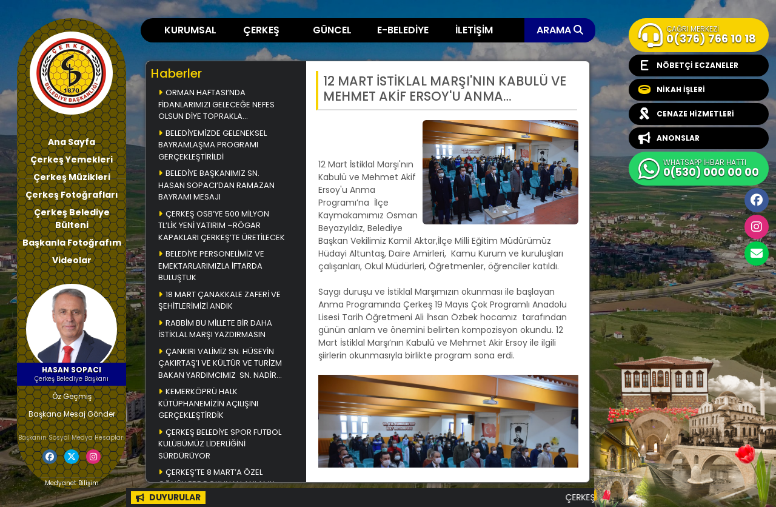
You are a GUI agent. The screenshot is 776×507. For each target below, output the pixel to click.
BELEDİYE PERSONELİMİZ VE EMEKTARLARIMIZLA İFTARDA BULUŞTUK (211, 265)
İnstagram (756, 227)
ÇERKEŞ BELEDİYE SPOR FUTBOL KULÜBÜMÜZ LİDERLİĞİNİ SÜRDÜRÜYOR (219, 444)
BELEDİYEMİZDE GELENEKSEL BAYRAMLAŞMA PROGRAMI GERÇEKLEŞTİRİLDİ (212, 145)
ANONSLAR (669, 138)
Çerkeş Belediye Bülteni (72, 218)
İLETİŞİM (474, 30)
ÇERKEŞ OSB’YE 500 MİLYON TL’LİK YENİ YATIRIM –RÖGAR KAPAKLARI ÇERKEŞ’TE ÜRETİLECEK (221, 225)
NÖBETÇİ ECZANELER (688, 65)
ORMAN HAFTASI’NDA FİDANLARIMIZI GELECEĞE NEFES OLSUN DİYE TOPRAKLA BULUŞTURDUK (216, 105)
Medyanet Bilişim (72, 483)
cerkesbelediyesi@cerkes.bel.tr (756, 253)
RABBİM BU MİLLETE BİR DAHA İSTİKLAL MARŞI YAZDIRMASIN (215, 329)
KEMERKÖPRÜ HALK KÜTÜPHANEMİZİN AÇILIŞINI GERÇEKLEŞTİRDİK (208, 403)
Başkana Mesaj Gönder (71, 414)
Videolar (72, 260)
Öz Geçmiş (72, 396)
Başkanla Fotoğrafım (71, 243)
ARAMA (560, 30)
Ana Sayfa (71, 142)
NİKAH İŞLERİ (671, 90)
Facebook (756, 200)
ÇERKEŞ (261, 30)
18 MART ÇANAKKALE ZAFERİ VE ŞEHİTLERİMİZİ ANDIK (219, 300)
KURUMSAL (190, 30)
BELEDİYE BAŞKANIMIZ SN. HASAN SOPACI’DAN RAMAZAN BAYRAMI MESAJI (216, 185)
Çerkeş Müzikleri (71, 177)
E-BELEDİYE (403, 30)
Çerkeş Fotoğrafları (71, 195)
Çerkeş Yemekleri (71, 159)
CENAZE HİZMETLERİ (686, 114)
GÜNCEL (332, 30)
